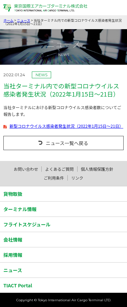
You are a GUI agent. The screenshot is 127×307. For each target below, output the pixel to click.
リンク (77, 178)
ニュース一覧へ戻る (67, 143)
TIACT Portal (17, 285)
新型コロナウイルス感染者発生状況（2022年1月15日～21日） (66, 126)
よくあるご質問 (59, 169)
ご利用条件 (54, 178)
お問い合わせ (26, 169)
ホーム (8, 20)
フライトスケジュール (26, 224)
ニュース (23, 20)
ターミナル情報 (20, 209)
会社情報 (12, 239)
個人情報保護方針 (97, 169)
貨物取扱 (12, 193)
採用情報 (12, 254)
